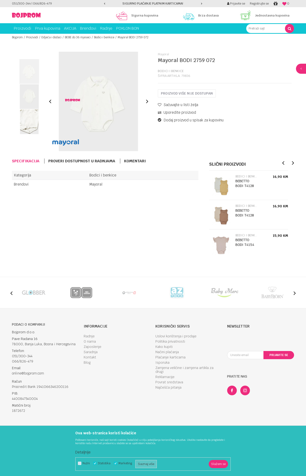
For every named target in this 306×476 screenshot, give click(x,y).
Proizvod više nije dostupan (187, 93)
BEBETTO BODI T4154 (244, 242)
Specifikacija (25, 161)
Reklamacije (165, 377)
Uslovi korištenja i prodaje (176, 336)
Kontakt (90, 357)
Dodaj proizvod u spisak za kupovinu (191, 120)
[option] (153, 3)
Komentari (135, 161)
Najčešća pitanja (168, 387)
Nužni (86, 463)
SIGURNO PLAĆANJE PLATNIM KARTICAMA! (152, 3)
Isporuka (162, 362)
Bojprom (17, 37)
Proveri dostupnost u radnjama (81, 161)
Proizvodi (32, 37)
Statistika (104, 463)
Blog (87, 362)
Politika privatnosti (170, 341)
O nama (90, 341)
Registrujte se (259, 3)
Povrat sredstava (169, 382)
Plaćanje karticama (170, 357)
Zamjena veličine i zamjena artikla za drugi (184, 370)
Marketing (125, 463)
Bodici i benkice (104, 37)
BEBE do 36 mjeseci (78, 37)
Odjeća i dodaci (51, 37)
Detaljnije (83, 452)
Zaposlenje (92, 347)
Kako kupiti (164, 347)
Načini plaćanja (167, 352)
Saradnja (91, 352)
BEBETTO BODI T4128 (244, 183)
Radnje (89, 336)
